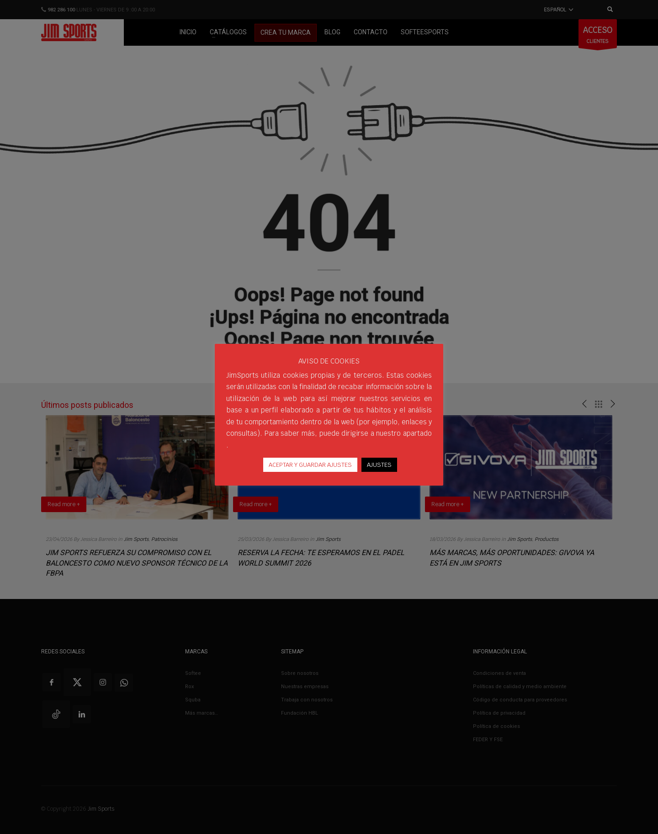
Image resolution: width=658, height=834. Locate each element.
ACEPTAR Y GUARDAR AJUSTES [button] (310, 465)
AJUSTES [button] (379, 465)
